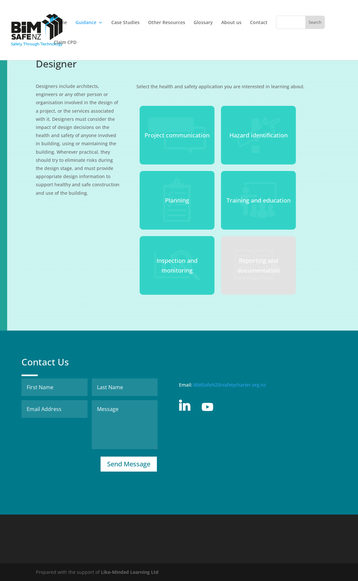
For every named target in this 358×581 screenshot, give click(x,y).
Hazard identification (258, 135)
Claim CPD (65, 42)
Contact (259, 22)
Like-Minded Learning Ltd (129, 572)
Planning (177, 200)
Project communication (177, 135)
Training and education (259, 200)
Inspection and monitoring (177, 266)
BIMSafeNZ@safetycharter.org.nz (230, 385)
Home (60, 22)
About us (231, 22)
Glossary (203, 22)
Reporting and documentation (258, 266)
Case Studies (125, 22)
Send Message (128, 464)
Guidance (86, 22)
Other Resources (166, 22)
